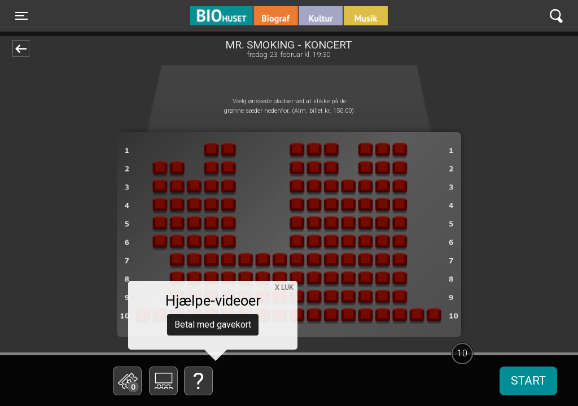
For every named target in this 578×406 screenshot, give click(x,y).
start (528, 380)
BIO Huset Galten (238, 16)
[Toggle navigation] (21, 16)
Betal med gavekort (212, 324)
